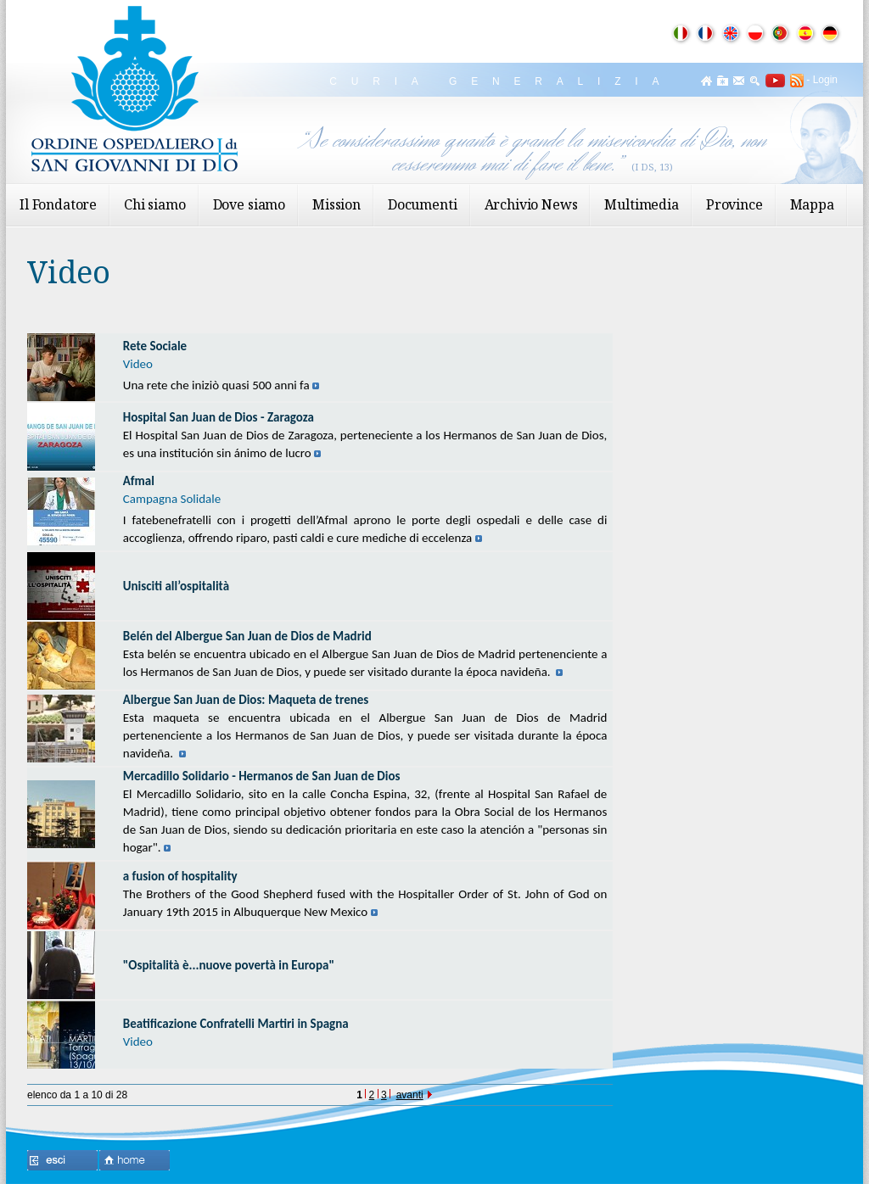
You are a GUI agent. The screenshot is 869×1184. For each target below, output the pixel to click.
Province (734, 204)
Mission (336, 204)
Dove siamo (249, 204)
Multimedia (641, 204)
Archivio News (531, 204)
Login (825, 80)
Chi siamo (155, 204)
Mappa (812, 204)
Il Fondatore (58, 204)
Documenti (422, 204)
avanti (414, 1095)
